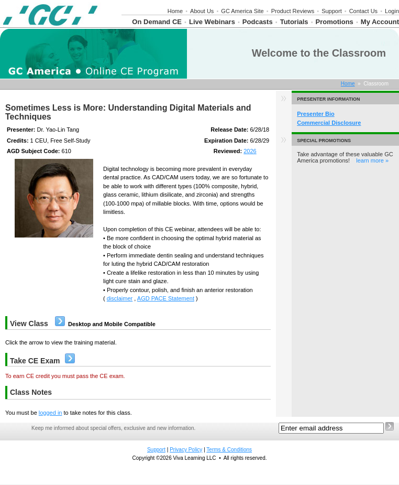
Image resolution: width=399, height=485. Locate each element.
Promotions (334, 22)
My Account (380, 22)
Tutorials (294, 22)
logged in (50, 412)
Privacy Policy (186, 449)
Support (332, 11)
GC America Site (242, 11)
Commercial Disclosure (329, 123)
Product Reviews (293, 11)
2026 (249, 151)
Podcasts (257, 22)
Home (175, 11)
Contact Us (363, 11)
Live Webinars (212, 22)
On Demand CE (157, 22)
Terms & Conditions (229, 449)
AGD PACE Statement (165, 298)
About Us (202, 11)
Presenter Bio (316, 114)
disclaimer (120, 298)
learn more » (372, 160)
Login (392, 11)
